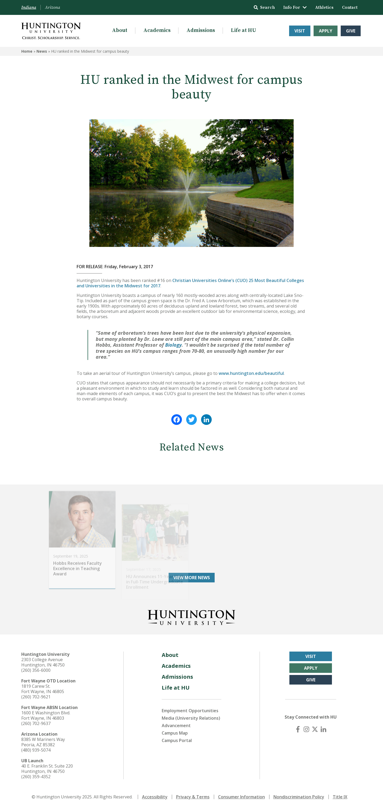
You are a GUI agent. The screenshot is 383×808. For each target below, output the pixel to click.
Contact (349, 7)
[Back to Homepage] (191, 616)
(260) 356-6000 (36, 670)
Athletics (324, 7)
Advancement (176, 725)
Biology (173, 345)
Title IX (340, 797)
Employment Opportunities (190, 711)
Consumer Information (241, 797)
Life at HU (243, 30)
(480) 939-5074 (36, 750)
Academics (156, 30)
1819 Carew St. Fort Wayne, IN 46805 (42, 688)
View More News (191, 578)
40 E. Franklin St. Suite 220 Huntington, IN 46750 (47, 768)
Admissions (200, 30)
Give (350, 31)
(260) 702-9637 (36, 723)
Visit (299, 31)
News (41, 51)
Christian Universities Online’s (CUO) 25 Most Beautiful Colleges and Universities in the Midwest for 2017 (190, 283)
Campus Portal (177, 740)
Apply (325, 31)
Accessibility (155, 797)
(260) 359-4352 (36, 777)
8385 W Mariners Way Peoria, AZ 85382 (43, 742)
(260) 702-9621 (36, 697)
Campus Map (175, 733)
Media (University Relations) (191, 718)
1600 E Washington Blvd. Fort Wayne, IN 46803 (45, 715)
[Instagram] (306, 729)
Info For (295, 7)
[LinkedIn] (323, 729)
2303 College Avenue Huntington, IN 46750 (43, 662)
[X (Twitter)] (315, 729)
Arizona (52, 7)
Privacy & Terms (193, 797)
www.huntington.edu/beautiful (251, 373)
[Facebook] (298, 729)
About (119, 30)
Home (26, 51)
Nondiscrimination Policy (298, 797)
